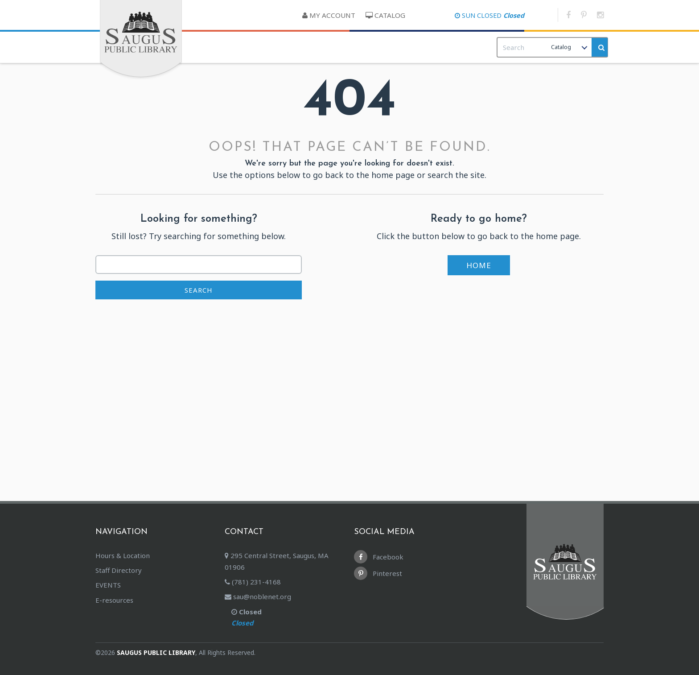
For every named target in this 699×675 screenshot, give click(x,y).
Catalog (385, 15)
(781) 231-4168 (253, 581)
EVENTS (108, 584)
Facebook (378, 556)
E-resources (114, 600)
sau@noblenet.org (258, 596)
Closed (291, 618)
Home (478, 265)
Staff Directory (118, 570)
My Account (328, 15)
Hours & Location (122, 555)
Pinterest (378, 573)
